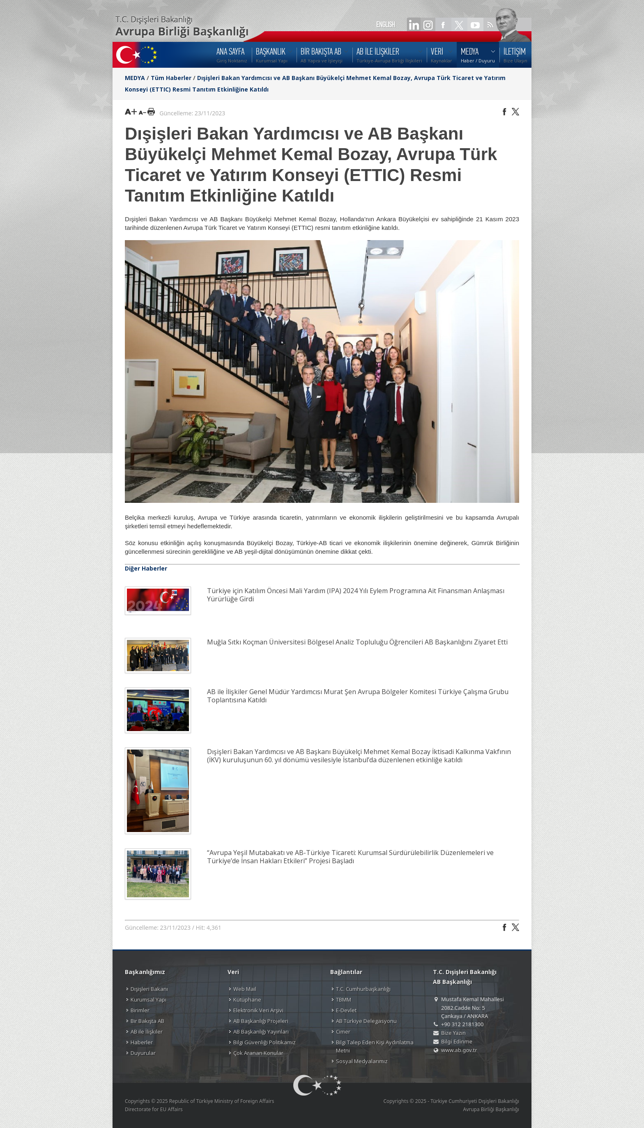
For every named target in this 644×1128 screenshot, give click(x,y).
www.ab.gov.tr (459, 1050)
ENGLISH (385, 25)
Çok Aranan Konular (258, 1053)
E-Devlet (346, 1010)
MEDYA (135, 78)
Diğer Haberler (146, 568)
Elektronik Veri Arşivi (258, 1010)
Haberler (142, 1042)
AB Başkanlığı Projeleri (260, 1021)
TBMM (343, 999)
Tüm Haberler (171, 78)
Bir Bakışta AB (147, 1021)
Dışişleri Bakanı (149, 989)
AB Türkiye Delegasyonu (366, 1021)
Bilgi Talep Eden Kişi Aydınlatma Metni (375, 1046)
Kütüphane (247, 999)
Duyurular (143, 1053)
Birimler (140, 1010)
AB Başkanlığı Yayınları (261, 1031)
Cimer (343, 1031)
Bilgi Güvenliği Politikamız (264, 1042)
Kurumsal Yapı (148, 999)
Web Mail (244, 989)
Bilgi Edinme (456, 1041)
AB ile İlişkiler (147, 1031)
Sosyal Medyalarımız (362, 1061)
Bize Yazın (453, 1032)
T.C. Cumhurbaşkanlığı (363, 989)
